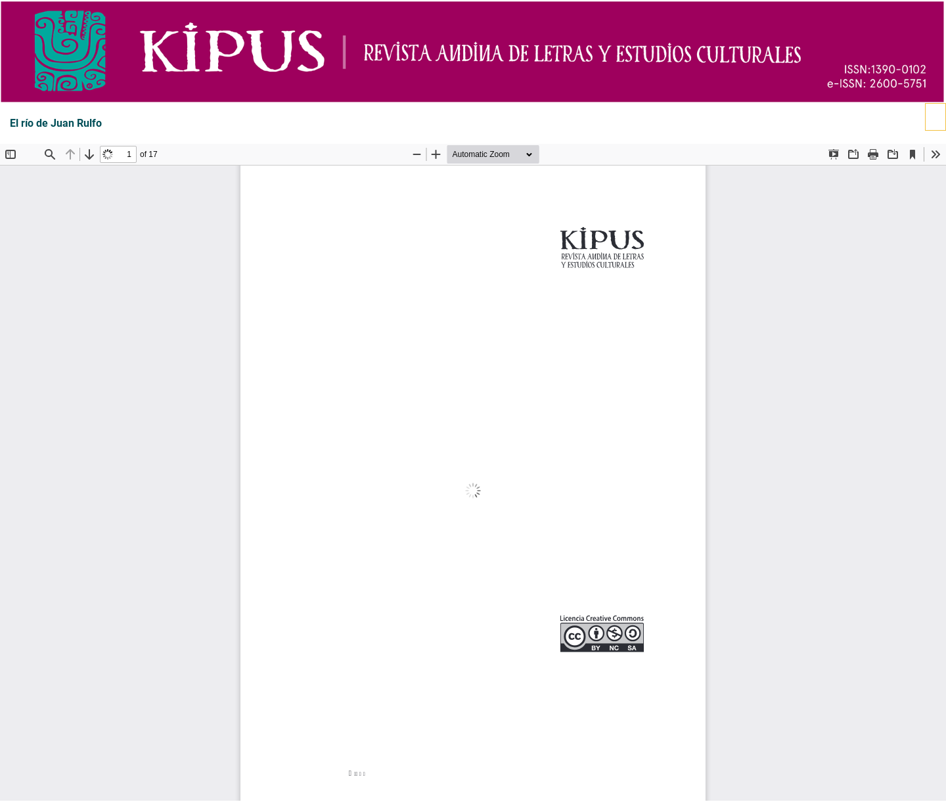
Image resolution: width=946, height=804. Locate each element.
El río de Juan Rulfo (56, 123)
